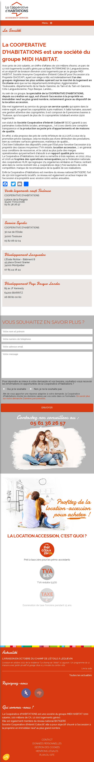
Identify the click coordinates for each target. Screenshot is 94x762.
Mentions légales (47, 751)
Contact (47, 739)
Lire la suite (86, 668)
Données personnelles (47, 743)
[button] (6, 757)
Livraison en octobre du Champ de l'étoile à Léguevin (37, 658)
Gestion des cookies (47, 747)
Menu (47, 23)
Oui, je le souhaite (16, 389)
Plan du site (47, 755)
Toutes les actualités (80, 675)
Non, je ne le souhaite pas (48, 389)
